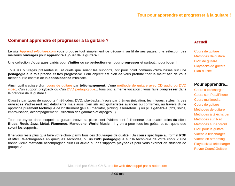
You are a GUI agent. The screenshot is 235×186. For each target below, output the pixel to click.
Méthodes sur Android (210, 124)
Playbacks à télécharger (212, 144)
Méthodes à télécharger (212, 114)
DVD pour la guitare (209, 129)
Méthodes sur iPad (208, 119)
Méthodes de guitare (209, 56)
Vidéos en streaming (209, 139)
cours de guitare (59, 85)
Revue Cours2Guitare (210, 149)
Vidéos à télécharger (209, 134)
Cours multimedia (207, 100)
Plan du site (203, 71)
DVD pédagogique (81, 89)
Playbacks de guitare (209, 66)
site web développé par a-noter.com (140, 166)
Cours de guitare (206, 51)
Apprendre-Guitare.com (38, 51)
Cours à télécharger (209, 90)
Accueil (200, 42)
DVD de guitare (205, 61)
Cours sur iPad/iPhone (211, 95)
